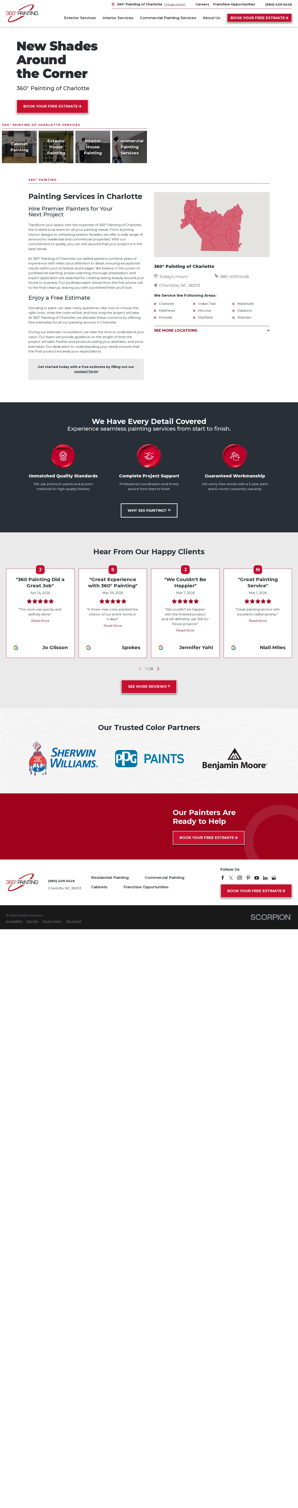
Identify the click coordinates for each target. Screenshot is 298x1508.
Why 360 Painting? (149, 510)
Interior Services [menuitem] (117, 18)
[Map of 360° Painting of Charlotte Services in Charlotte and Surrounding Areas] (212, 224)
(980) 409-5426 (278, 4)
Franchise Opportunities (146, 887)
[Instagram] (239, 878)
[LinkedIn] (265, 878)
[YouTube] (256, 878)
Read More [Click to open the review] (40, 621)
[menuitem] (14, 921)
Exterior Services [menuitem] (80, 18)
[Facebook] (222, 878)
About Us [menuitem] (211, 18)
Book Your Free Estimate (260, 18)
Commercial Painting (164, 877)
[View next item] (158, 668)
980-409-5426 (234, 276)
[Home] (22, 13)
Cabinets (99, 887)
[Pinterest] (248, 878)
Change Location (174, 4)
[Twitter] (231, 878)
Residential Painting (110, 877)
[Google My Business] (274, 878)
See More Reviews (149, 686)
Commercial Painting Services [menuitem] (168, 18)
